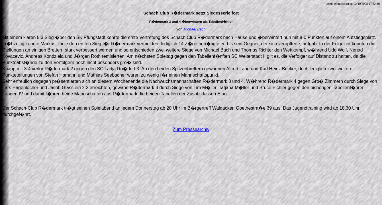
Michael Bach (194, 29)
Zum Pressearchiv (191, 129)
